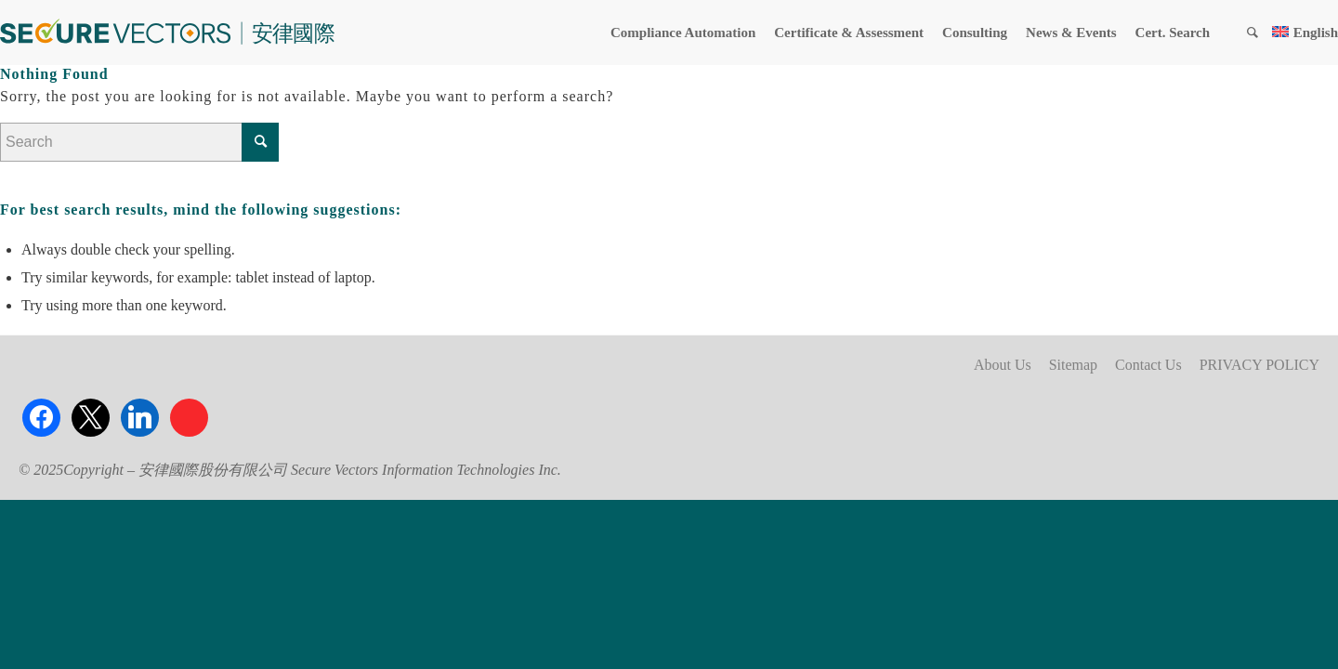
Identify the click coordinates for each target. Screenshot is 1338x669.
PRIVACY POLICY (1259, 365)
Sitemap (1073, 365)
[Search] (1252, 32)
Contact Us (1148, 365)
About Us (1002, 365)
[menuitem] (683, 32)
